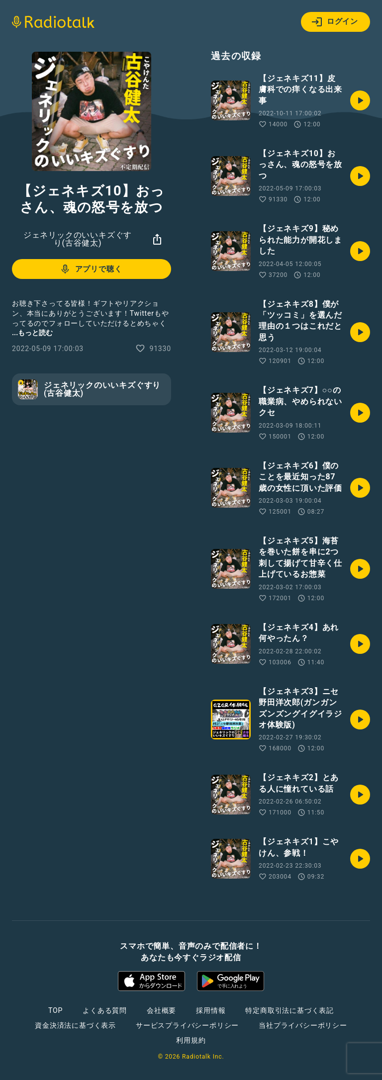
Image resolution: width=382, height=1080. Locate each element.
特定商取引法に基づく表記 (289, 1010)
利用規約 (190, 1040)
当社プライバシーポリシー (303, 1025)
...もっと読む (32, 333)
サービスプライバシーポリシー (187, 1025)
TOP (55, 1010)
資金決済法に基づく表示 (75, 1025)
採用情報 (210, 1010)
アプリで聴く (90, 269)
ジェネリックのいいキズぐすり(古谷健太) (77, 239)
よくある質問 (105, 1010)
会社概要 (161, 1010)
